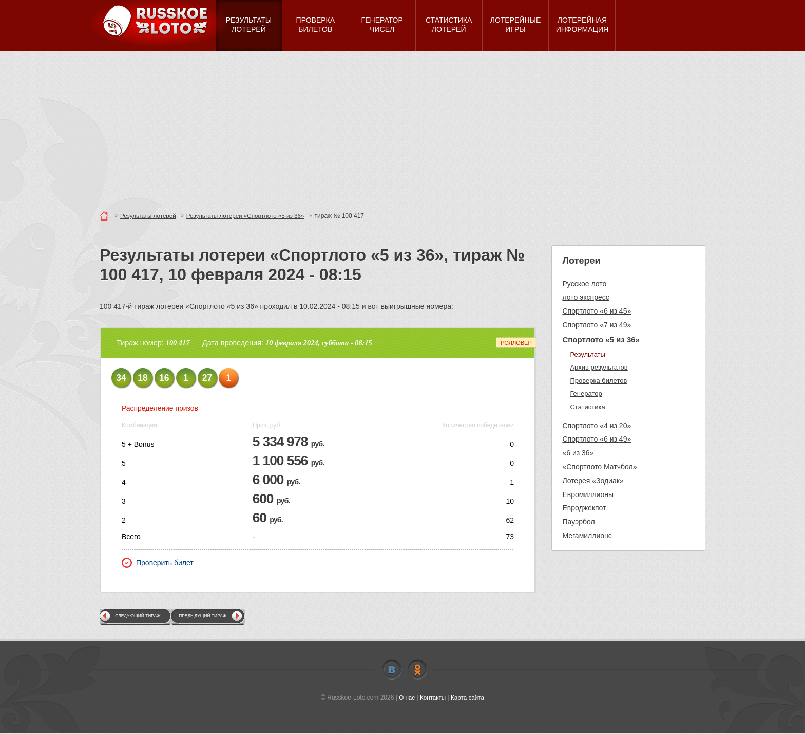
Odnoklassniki (417, 669)
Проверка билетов (598, 380)
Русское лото (584, 284)
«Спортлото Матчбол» (599, 467)
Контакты (432, 697)
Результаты (587, 354)
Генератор (586, 393)
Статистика (587, 407)
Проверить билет (158, 563)
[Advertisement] (402, 128)
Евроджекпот (584, 508)
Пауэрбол (578, 522)
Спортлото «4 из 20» (596, 425)
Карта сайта (468, 697)
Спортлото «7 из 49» (596, 325)
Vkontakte (391, 669)
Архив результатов (598, 367)
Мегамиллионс (586, 535)
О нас (406, 697)
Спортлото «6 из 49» (596, 439)
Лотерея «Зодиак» (592, 480)
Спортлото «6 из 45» (596, 311)
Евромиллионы (588, 494)
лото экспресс (585, 297)
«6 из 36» (577, 453)
